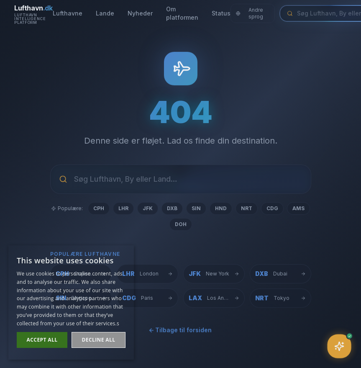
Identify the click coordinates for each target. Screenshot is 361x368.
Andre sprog (250, 13)
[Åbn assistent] (339, 346)
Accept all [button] (42, 339)
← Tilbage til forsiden (180, 331)
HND (221, 208)
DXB (172, 208)
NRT (246, 208)
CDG (272, 208)
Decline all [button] (98, 339)
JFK (148, 208)
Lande (105, 13)
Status (221, 13)
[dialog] (71, 302)
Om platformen (182, 13)
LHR (123, 208)
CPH (98, 208)
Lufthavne (67, 13)
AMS (298, 208)
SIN (196, 208)
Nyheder (140, 13)
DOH (181, 224)
